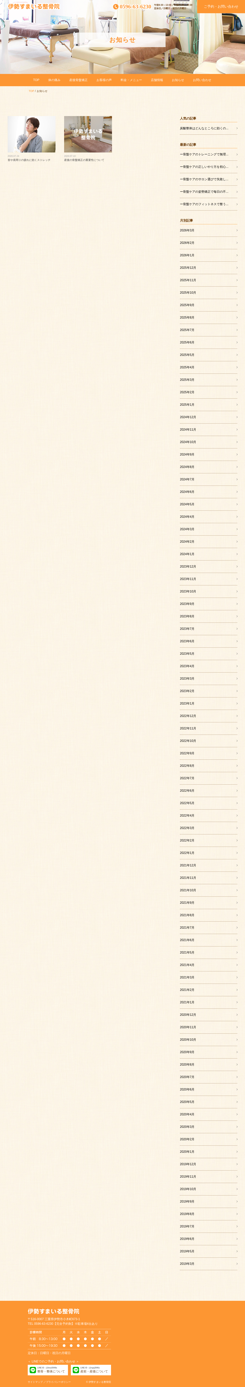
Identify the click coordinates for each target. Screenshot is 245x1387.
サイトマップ (35, 1381)
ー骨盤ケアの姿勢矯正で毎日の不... (204, 191)
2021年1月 (187, 1002)
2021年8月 (187, 915)
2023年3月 (187, 678)
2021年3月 (187, 977)
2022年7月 (187, 778)
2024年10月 (188, 442)
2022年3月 (187, 828)
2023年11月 (188, 579)
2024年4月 (187, 516)
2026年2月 (187, 242)
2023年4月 (187, 666)
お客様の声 (104, 80)
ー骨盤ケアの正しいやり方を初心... (204, 166)
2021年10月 (188, 890)
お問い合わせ (202, 80)
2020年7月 (187, 1077)
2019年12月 (188, 1164)
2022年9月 (187, 753)
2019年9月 (187, 1201)
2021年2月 (187, 989)
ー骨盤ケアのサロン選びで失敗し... (204, 179)
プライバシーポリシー (58, 1381)
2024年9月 (187, 454)
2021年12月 (188, 865)
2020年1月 (187, 1151)
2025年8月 (187, 317)
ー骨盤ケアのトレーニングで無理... (204, 154)
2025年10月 (188, 292)
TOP (36, 80)
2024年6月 (187, 491)
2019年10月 (188, 1189)
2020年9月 (187, 1052)
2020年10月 (188, 1039)
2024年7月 (187, 479)
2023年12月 (188, 566)
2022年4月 (187, 815)
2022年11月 (188, 728)
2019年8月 (187, 1214)
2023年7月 (187, 628)
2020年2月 (187, 1139)
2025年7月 (187, 330)
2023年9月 (187, 603)
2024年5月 (187, 504)
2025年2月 (187, 392)
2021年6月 (187, 940)
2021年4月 (187, 965)
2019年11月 (188, 1176)
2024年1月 (187, 554)
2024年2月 (187, 541)
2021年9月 (187, 902)
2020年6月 (187, 1089)
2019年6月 (187, 1238)
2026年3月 (187, 230)
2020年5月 (187, 1102)
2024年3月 (187, 529)
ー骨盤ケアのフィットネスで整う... (204, 204)
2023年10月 (188, 591)
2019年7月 (187, 1226)
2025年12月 (188, 267)
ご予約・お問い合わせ (221, 6)
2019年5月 (187, 1251)
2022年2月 (187, 840)
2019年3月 (187, 1263)
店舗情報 (157, 80)
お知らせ (178, 80)
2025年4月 (187, 367)
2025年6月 (187, 342)
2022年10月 (188, 740)
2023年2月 (187, 691)
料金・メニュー (131, 80)
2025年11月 (188, 280)
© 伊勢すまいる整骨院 (98, 1381)
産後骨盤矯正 (78, 80)
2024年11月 (188, 429)
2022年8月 (187, 765)
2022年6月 (187, 790)
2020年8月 (187, 1064)
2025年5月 (187, 354)
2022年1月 (187, 852)
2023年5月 (187, 653)
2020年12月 (188, 1014)
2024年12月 (188, 417)
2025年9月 (187, 305)
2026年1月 (187, 255)
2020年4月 (187, 1114)
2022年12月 (188, 716)
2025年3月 (187, 379)
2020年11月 (188, 1027)
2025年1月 (187, 404)
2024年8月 (187, 467)
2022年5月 (187, 803)
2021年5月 (187, 952)
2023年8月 (187, 616)
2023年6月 (187, 641)
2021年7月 (187, 927)
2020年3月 (187, 1126)
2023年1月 (187, 703)
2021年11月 (188, 877)
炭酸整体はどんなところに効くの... (204, 128)
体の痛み (54, 80)
